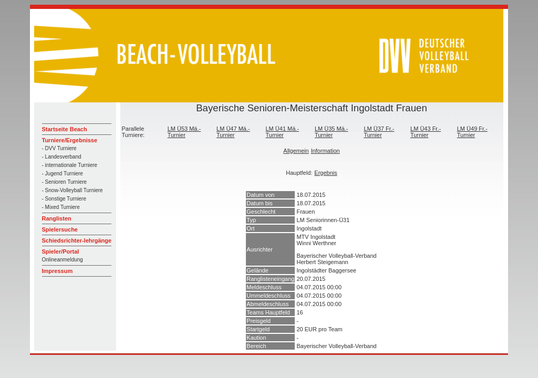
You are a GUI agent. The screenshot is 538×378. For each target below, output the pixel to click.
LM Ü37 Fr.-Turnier (379, 131)
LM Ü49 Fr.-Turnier (472, 131)
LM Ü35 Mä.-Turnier (331, 131)
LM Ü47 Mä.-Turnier (233, 131)
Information (325, 151)
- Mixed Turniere (61, 207)
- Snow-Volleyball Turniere (72, 190)
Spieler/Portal (60, 251)
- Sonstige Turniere (64, 199)
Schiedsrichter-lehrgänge (77, 240)
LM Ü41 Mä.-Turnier (282, 131)
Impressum (57, 271)
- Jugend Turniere (62, 173)
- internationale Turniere (70, 165)
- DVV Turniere (59, 148)
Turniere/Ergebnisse (70, 140)
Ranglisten (56, 218)
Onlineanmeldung (62, 259)
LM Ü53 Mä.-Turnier (184, 131)
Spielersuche (60, 229)
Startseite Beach (64, 129)
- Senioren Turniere (64, 182)
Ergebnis (325, 173)
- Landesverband (61, 157)
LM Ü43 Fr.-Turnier (425, 131)
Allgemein (295, 151)
